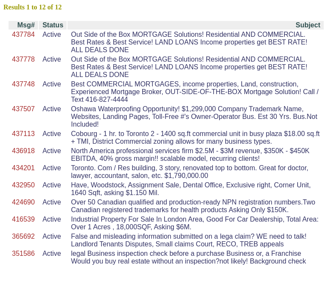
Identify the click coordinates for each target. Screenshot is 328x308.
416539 (23, 219)
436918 (23, 150)
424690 (23, 202)
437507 (23, 109)
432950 (23, 185)
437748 (23, 84)
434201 (23, 168)
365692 (23, 236)
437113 (23, 133)
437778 (23, 59)
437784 (23, 34)
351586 (23, 253)
